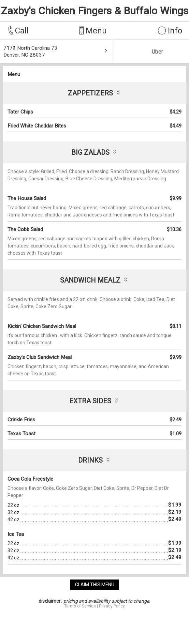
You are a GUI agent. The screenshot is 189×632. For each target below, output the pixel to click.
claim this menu (94, 584)
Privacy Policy (112, 606)
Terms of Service (80, 606)
